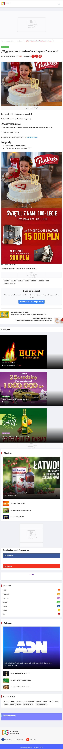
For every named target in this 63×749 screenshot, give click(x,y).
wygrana (20, 280)
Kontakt (36, 747)
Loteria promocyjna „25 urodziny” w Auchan (15, 399)
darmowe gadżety (29, 701)
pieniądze (41, 280)
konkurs (6, 280)
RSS (41, 747)
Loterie (5, 606)
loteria (45, 701)
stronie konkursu (32, 137)
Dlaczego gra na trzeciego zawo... (21, 680)
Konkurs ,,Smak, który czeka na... (21, 510)
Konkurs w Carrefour (8, 363)
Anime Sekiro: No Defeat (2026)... (21, 673)
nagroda (13, 280)
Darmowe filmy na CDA (18, 503)
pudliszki (33, 280)
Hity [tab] (31, 574)
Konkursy (19, 41)
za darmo (55, 701)
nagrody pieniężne (9, 283)
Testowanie (6, 594)
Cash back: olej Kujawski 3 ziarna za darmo (15, 436)
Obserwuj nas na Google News (31, 302)
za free (6, 704)
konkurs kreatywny (15, 704)
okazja (27, 280)
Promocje (6, 433)
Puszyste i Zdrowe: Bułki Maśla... (21, 687)
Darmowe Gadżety (7, 41)
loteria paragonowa (41, 704)
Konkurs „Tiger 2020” (17, 517)
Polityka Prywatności (26, 747)
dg (50, 701)
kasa (47, 280)
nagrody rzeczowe (28, 704)
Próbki (4, 590)
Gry (4, 614)
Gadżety (5, 610)
